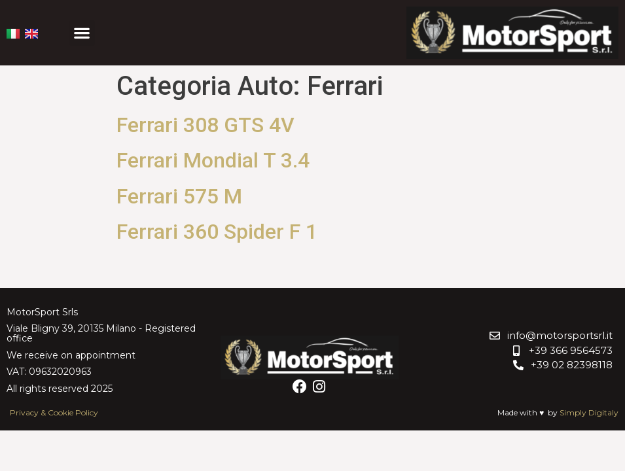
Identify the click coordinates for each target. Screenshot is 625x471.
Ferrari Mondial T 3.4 (213, 160)
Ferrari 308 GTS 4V (205, 125)
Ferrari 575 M (179, 196)
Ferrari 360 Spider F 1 (219, 231)
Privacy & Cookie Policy (54, 412)
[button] (82, 33)
